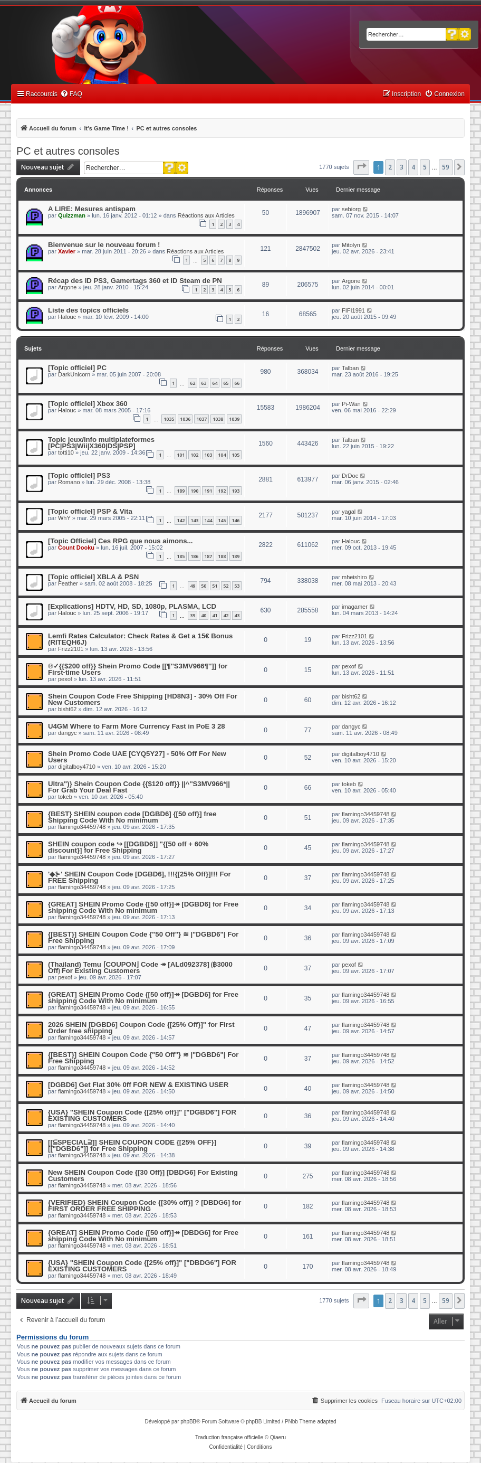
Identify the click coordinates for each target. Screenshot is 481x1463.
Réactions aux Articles (206, 215)
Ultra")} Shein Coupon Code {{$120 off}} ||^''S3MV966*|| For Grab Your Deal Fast (139, 787)
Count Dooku (76, 547)
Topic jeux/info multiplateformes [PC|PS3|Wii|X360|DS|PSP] (101, 443)
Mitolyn (351, 245)
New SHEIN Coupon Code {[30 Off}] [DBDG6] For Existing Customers (143, 1175)
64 (214, 383)
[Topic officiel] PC (77, 368)
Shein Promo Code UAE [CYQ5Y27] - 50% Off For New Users (137, 757)
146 (235, 520)
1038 (218, 419)
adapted (326, 1421)
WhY (64, 518)
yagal (348, 511)
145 (222, 520)
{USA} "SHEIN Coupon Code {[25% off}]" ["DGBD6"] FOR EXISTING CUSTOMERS (142, 1115)
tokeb (65, 797)
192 (222, 490)
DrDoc (350, 476)
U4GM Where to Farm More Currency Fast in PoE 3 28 (136, 726)
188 (222, 556)
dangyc (67, 733)
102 (194, 454)
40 (203, 615)
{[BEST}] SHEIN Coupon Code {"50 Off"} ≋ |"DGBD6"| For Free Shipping (143, 937)
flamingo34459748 (82, 827)
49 (192, 585)
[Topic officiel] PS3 (79, 475)
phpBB (188, 1421)
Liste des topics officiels (88, 310)
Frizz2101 (70, 649)
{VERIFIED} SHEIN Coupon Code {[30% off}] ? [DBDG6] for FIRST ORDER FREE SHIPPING (144, 1205)
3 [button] (401, 167)
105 (235, 454)
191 (208, 490)
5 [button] (425, 167)
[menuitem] (71, 94)
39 (192, 615)
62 (192, 383)
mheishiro (354, 577)
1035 (168, 419)
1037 (201, 419)
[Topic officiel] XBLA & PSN (93, 577)
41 (214, 615)
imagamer (355, 606)
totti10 (66, 452)
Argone (67, 287)
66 (236, 383)
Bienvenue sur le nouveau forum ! (104, 245)
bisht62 (67, 709)
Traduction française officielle (229, 1437)
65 (225, 383)
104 (222, 454)
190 (194, 490)
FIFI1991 (353, 310)
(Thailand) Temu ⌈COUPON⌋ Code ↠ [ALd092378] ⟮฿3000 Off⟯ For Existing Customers (140, 967)
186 (194, 556)
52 (225, 585)
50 (203, 585)
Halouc (67, 317)
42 (225, 615)
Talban (350, 368)
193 (235, 490)
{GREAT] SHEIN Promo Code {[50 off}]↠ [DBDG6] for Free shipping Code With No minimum (143, 1236)
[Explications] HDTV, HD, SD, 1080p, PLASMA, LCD (132, 606)
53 (236, 585)
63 (203, 383)
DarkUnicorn (74, 374)
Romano (69, 482)
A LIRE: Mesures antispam (92, 209)
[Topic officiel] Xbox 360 (88, 404)
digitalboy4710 (76, 766)
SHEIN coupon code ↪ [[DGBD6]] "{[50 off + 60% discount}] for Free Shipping (128, 847)
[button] (361, 167)
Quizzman (71, 215)
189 (181, 490)
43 (236, 615)
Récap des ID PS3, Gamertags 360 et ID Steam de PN (135, 281)
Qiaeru (278, 1437)
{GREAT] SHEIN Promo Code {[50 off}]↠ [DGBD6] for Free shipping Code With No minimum (143, 907)
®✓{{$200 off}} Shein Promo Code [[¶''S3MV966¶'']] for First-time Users (137, 669)
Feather (68, 583)
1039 (234, 419)
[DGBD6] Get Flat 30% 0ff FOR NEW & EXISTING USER (138, 1085)
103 (208, 454)
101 (181, 454)
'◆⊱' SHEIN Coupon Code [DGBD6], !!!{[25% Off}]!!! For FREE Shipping (139, 877)
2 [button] (390, 167)
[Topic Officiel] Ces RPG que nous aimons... (120, 541)
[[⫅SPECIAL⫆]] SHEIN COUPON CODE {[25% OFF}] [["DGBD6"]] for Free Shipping (132, 1145)
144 (208, 520)
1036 (185, 419)
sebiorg (351, 209)
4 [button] (413, 167)
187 (208, 556)
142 (181, 520)
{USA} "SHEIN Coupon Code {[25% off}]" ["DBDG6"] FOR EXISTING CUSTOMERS (142, 1266)
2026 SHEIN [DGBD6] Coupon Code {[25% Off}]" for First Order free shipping (141, 1028)
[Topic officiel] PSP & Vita (90, 511)
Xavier (66, 251)
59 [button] (445, 167)
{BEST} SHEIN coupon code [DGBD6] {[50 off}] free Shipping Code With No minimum (132, 817)
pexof (65, 679)
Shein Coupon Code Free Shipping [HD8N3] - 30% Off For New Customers (142, 699)
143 (194, 520)
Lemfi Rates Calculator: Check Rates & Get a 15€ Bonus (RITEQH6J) (140, 639)
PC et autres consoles (68, 151)
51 (214, 585)
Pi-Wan (351, 404)
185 (181, 556)
